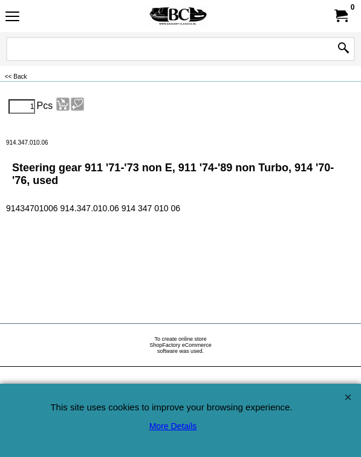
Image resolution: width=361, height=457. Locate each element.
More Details (173, 426)
